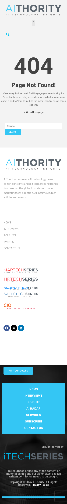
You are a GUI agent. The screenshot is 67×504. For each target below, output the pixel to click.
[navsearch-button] (7, 35)
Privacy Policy (40, 485)
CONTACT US (33, 428)
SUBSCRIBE (33, 421)
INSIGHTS (33, 402)
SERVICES (33, 415)
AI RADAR (33, 408)
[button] (33, 23)
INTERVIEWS (33, 395)
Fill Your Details (18, 370)
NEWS (33, 389)
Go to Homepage (34, 112)
